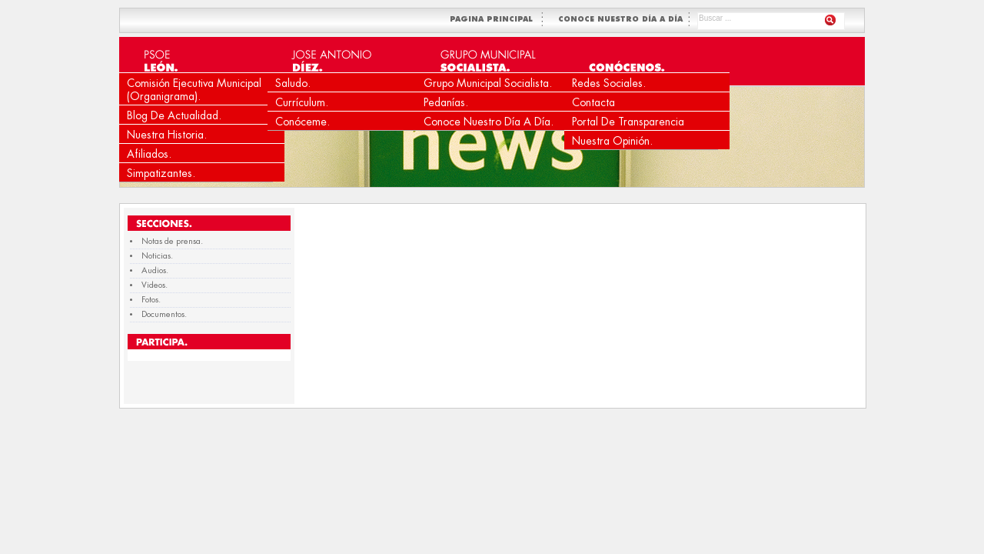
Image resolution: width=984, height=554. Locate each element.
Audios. (154, 270)
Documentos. (164, 314)
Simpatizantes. (161, 173)
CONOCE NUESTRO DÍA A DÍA (622, 19)
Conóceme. (302, 121)
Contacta (593, 102)
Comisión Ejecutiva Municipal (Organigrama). (194, 90)
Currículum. (301, 102)
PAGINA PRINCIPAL (494, 19)
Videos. (154, 285)
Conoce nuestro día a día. (489, 121)
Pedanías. (446, 102)
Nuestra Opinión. (612, 140)
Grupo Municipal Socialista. (488, 83)
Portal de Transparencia (628, 121)
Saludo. (293, 83)
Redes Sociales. (609, 83)
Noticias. (157, 256)
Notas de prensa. (172, 241)
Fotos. (151, 299)
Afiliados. (149, 154)
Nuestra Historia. (167, 134)
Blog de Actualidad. (174, 115)
